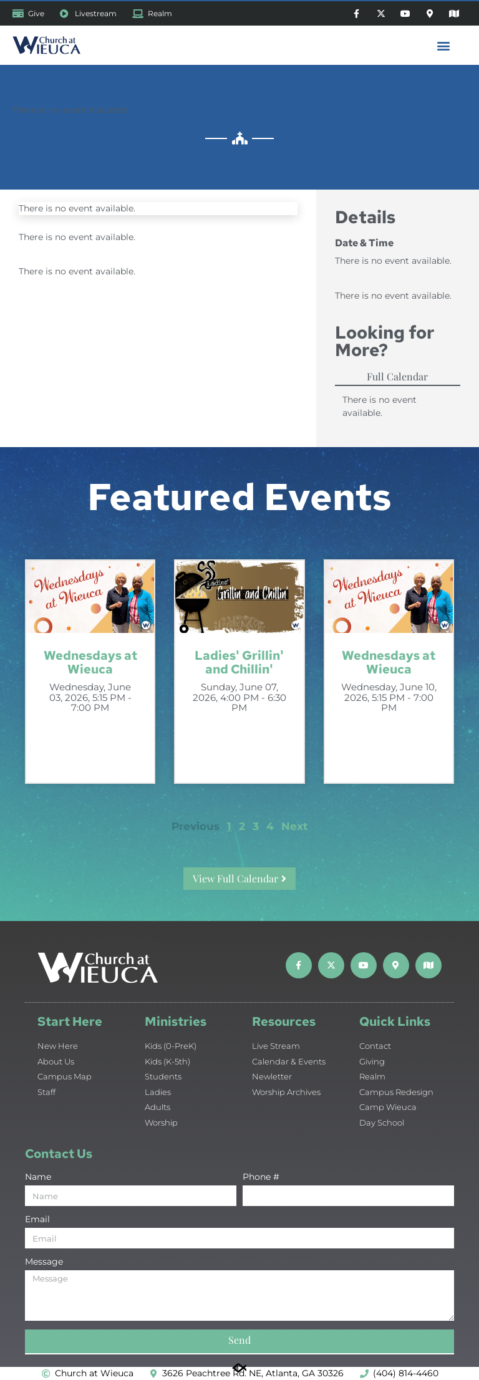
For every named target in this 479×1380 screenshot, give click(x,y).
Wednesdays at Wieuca (90, 662)
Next (294, 826)
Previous (196, 826)
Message (44, 1262)
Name (38, 1177)
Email (37, 1220)
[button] (443, 45)
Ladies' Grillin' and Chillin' (239, 662)
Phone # (261, 1177)
